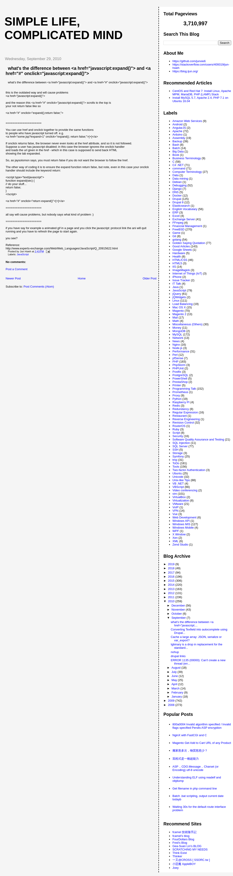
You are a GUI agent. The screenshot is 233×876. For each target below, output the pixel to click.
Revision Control (183, 422)
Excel (176, 216)
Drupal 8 (177, 202)
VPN (175, 510)
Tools (175, 466)
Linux (175, 300)
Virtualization (180, 500)
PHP (175, 361)
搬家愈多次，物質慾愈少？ (190, 750)
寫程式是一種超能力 (185, 758)
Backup (177, 141)
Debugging (179, 185)
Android (177, 124)
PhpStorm (178, 365)
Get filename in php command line (194, 788)
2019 (171, 564)
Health (176, 256)
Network (177, 338)
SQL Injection (181, 443)
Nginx (176, 344)
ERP (175, 212)
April (175, 684)
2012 (171, 593)
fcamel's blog (180, 836)
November (179, 609)
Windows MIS (181, 524)
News (176, 341)
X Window (179, 534)
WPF (175, 531)
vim (174, 493)
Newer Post (13, 278)
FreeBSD (178, 229)
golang (176, 239)
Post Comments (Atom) (39, 286)
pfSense (177, 358)
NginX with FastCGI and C (189, 735)
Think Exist (179, 853)
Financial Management (187, 226)
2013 (171, 589)
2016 (171, 576)
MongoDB (178, 331)
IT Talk (176, 283)
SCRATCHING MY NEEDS (190, 849)
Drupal (176, 199)
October (177, 613)
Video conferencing (184, 490)
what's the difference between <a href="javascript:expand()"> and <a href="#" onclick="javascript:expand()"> (78, 71)
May (175, 680)
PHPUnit (178, 368)
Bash (175, 144)
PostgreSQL (180, 375)
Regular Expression (185, 412)
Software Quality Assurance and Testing (198, 439)
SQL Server (180, 446)
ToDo (175, 463)
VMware (177, 504)
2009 (171, 700)
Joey (175, 867)
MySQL (177, 334)
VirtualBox (179, 497)
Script (176, 432)
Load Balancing (182, 304)
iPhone (176, 277)
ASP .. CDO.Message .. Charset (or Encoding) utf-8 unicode (195, 768)
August (176, 667)
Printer (176, 385)
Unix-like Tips (181, 480)
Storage (177, 453)
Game (176, 232)
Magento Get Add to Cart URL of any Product (201, 743)
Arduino (177, 134)
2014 (171, 584)
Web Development (184, 517)
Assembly (178, 138)
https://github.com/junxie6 (189, 61)
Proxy (176, 395)
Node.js (177, 348)
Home (82, 278)
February (178, 692)
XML (175, 541)
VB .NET (178, 483)
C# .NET (178, 165)
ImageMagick (181, 270)
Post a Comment (16, 269)
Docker (177, 195)
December (179, 605)
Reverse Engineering (186, 419)
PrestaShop (180, 382)
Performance (180, 351)
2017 (171, 572)
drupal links (178, 656)
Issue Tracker (181, 280)
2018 (171, 568)
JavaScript (23, 254)
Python (176, 399)
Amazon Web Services (187, 121)
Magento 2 (179, 314)
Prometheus (180, 392)
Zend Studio (180, 544)
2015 (171, 580)
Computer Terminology (187, 171)
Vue (175, 514)
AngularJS (179, 127)
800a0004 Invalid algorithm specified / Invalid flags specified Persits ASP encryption (201, 726)
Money (176, 327)
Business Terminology (186, 158)
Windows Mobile (183, 527)
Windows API (181, 520)
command (178, 168)
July (175, 672)
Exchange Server (183, 219)
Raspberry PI (181, 402)
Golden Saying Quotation (188, 243)
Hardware (178, 253)
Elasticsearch (181, 205)
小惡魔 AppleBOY (184, 864)
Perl (175, 354)
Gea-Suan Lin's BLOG (186, 846)
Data (175, 175)
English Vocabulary (184, 209)
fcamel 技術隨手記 (184, 832)
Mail (175, 317)
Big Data (178, 151)
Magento (178, 310)
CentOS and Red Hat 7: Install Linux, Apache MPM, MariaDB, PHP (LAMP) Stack (201, 92)
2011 (171, 597)
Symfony (178, 456)
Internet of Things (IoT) (187, 273)
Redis (176, 405)
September (179, 617)
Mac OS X (179, 307)
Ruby (175, 429)
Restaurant (179, 415)
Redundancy (180, 409)
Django (177, 188)
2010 (171, 601)
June (175, 676)
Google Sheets (182, 249)
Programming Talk (184, 388)
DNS (175, 192)
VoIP (175, 507)
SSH (175, 449)
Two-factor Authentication (188, 470)
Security (177, 436)
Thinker (177, 856)
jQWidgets (179, 297)
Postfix (176, 371)
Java (175, 287)
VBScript (178, 487)
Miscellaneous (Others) (187, 324)
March (176, 688)
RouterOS (178, 426)
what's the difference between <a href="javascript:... (192, 623)
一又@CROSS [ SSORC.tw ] (191, 860)
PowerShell (179, 378)
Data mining (180, 178)
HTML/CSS (179, 260)
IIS (174, 266)
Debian (177, 182)
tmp (174, 459)
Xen (175, 537)
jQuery (176, 293)
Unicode (177, 476)
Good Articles (181, 246)
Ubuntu (177, 473)
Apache (177, 131)
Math (175, 321)
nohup (175, 652)
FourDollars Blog (183, 839)
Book (175, 155)
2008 (171, 705)
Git (174, 236)
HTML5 (177, 263)
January (177, 696)
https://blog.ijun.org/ (185, 71)
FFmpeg (177, 222)
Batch (176, 148)
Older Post (149, 278)
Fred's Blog (179, 842)
